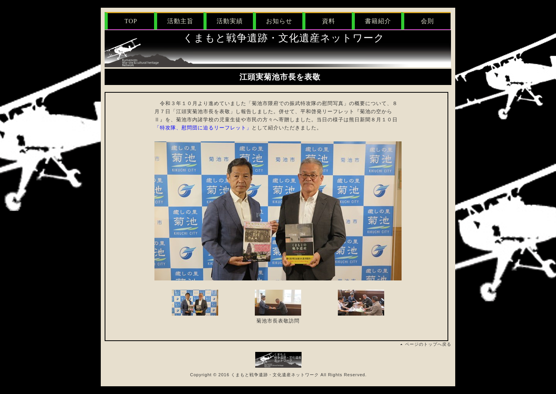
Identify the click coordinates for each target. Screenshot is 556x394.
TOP (131, 21)
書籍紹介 (378, 21)
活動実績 (230, 21)
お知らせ (279, 21)
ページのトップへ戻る (428, 344)
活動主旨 (180, 21)
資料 (328, 21)
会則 (427, 21)
